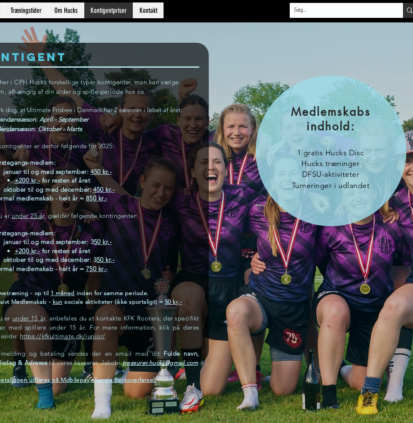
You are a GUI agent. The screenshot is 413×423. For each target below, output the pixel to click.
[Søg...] (340, 10)
